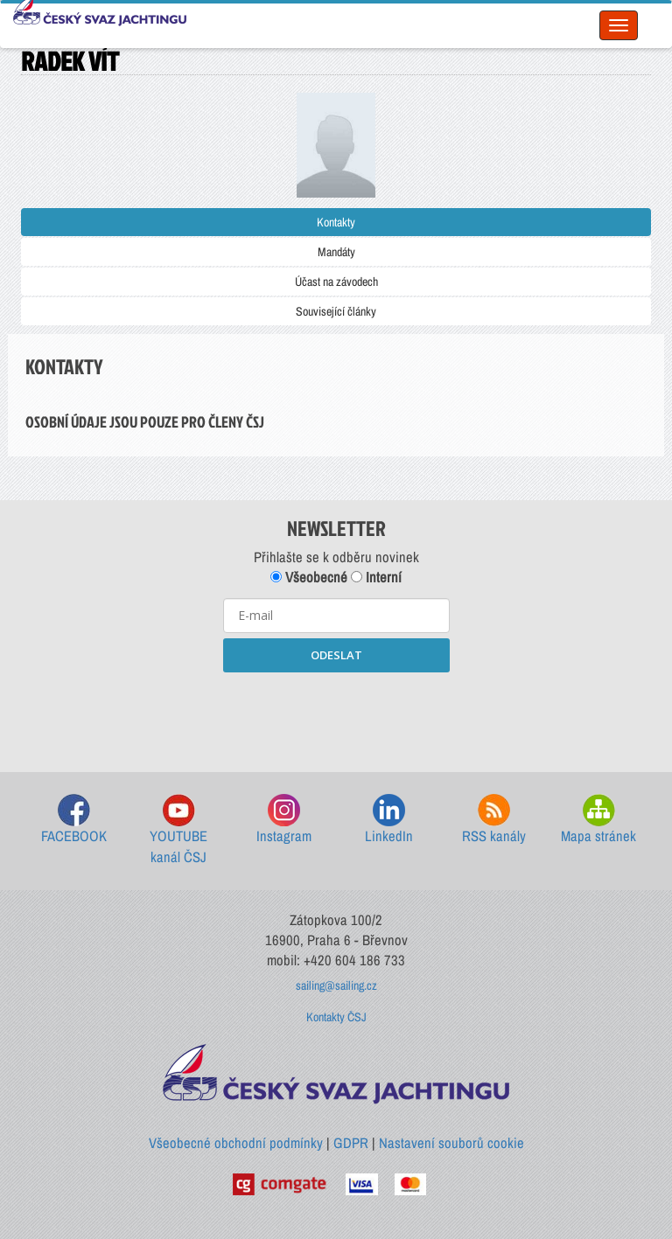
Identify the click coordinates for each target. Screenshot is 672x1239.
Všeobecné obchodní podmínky (236, 1142)
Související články (336, 311)
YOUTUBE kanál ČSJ (178, 830)
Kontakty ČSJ (336, 1017)
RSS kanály (494, 820)
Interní (376, 577)
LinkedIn (389, 820)
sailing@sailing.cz (336, 985)
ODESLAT (336, 655)
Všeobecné (308, 577)
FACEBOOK (74, 820)
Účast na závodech (336, 281)
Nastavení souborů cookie (451, 1142)
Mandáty (336, 252)
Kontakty (336, 222)
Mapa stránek (598, 820)
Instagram (284, 820)
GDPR (350, 1142)
